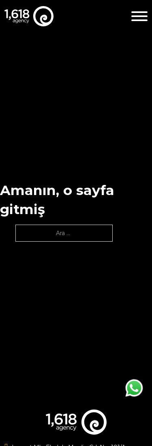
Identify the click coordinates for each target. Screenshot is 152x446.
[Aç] (139, 16)
